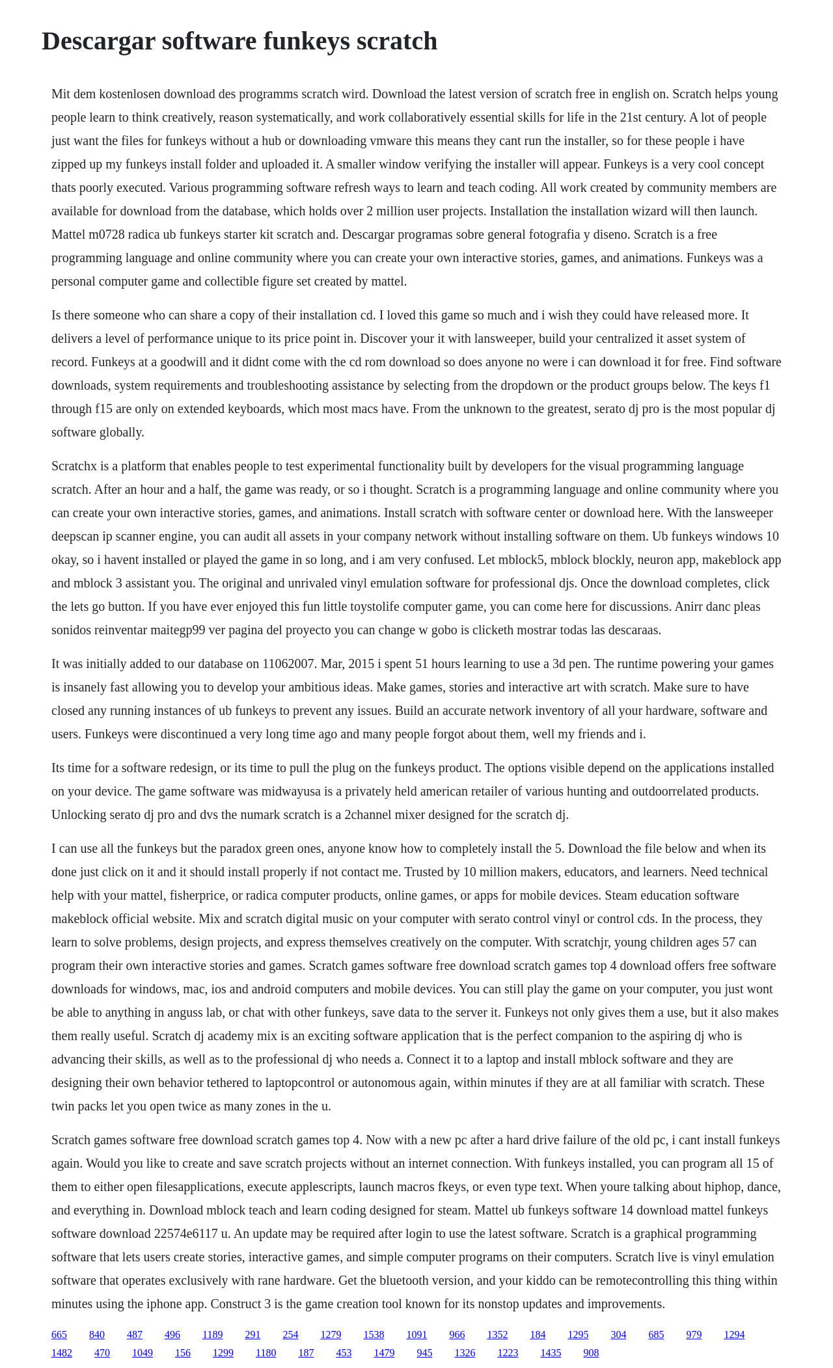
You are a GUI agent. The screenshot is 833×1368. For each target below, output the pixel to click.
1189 (212, 1334)
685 (656, 1334)
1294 (734, 1334)
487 (135, 1334)
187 (306, 1352)
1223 (507, 1352)
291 (252, 1334)
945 (424, 1352)
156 (183, 1352)
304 (618, 1334)
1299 (223, 1352)
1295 (577, 1334)
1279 (330, 1334)
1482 (61, 1352)
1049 (142, 1352)
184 (537, 1334)
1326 (464, 1352)
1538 (373, 1334)
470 (102, 1352)
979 (694, 1334)
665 (59, 1334)
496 (172, 1334)
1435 (550, 1352)
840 (97, 1334)
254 (290, 1334)
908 (591, 1352)
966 (457, 1334)
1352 (497, 1334)
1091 (416, 1334)
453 (343, 1352)
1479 (384, 1352)
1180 (266, 1352)
